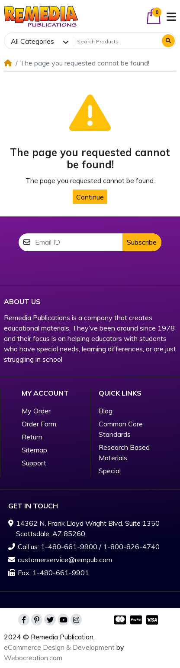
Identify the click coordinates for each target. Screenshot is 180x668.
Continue (90, 197)
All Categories (32, 41)
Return (32, 436)
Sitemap (34, 449)
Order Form (39, 423)
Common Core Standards (121, 429)
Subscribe (142, 242)
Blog (105, 410)
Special (110, 470)
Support (34, 462)
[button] (153, 16)
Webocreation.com (33, 657)
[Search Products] (116, 41)
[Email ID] (78, 242)
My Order (36, 410)
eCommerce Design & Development (59, 647)
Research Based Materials (124, 452)
